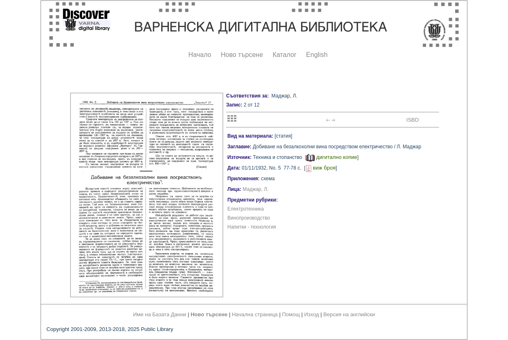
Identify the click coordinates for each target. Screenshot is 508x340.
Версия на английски (349, 314)
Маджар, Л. (255, 189)
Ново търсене (242, 54)
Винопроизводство (248, 218)
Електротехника (245, 209)
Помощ (290, 314)
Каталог (284, 54)
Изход (311, 314)
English (316, 54)
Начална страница (255, 314)
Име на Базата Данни (159, 314)
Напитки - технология (251, 227)
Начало (199, 54)
